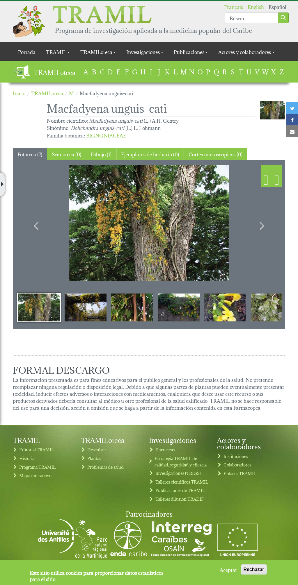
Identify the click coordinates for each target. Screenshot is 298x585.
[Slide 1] (39, 307)
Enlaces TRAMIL (240, 473)
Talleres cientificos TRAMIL (181, 481)
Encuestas (165, 449)
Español (277, 6)
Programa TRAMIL (37, 467)
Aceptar (228, 569)
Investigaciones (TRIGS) (178, 473)
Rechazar (253, 569)
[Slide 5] (225, 307)
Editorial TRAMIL (36, 449)
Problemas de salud (105, 467)
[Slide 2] (85, 307)
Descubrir (96, 449)
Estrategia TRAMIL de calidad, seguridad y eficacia (181, 461)
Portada (27, 52)
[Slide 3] (132, 307)
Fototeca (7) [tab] (29, 154)
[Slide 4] (179, 307)
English (256, 6)
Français (233, 6)
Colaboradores (237, 464)
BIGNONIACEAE (106, 135)
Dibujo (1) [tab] (101, 154)
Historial (27, 458)
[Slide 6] (272, 307)
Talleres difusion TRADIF (179, 498)
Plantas (94, 458)
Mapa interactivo (35, 475)
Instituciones (236, 456)
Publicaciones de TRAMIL (180, 490)
